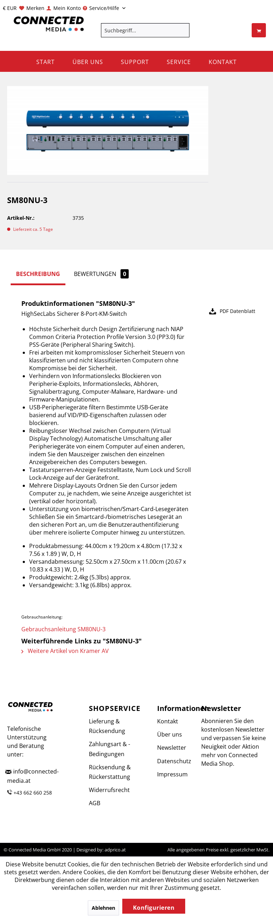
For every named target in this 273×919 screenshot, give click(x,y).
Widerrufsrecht (109, 790)
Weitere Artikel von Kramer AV (65, 651)
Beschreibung (38, 274)
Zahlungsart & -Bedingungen (109, 749)
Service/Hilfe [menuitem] (102, 8)
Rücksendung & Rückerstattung (110, 772)
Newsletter (170, 747)
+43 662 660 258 (33, 792)
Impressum (170, 774)
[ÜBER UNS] (88, 61)
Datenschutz (170, 761)
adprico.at (115, 849)
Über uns (169, 734)
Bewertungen (101, 273)
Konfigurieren (154, 908)
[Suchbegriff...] (145, 30)
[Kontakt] (223, 61)
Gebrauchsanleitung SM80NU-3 (63, 629)
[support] (135, 61)
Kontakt (167, 721)
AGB (94, 803)
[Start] (45, 61)
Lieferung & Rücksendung (107, 726)
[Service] (179, 61)
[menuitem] (31, 8)
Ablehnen (103, 907)
